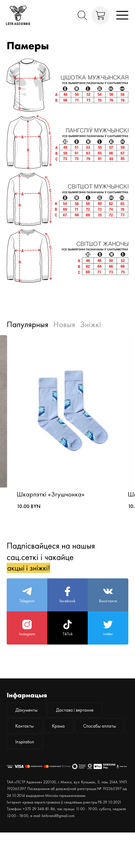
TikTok (67, 634)
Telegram (27, 599)
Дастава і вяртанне (82, 718)
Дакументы (28, 718)
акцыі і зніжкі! (31, 569)
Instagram (27, 634)
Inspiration (84, 754)
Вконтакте (108, 599)
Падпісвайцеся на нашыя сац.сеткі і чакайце (51, 558)
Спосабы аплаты (34, 754)
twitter (108, 634)
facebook (67, 599)
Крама (64, 736)
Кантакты (26, 736)
